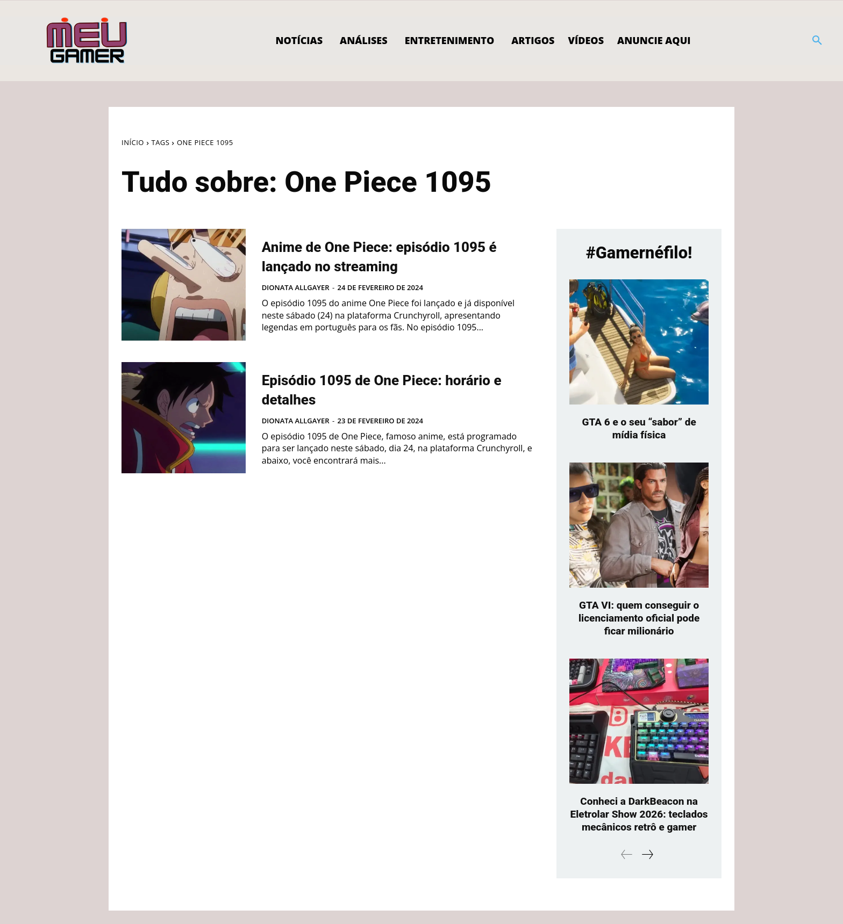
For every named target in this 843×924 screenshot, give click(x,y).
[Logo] (87, 41)
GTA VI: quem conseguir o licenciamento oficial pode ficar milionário (639, 618)
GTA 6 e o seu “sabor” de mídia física (639, 429)
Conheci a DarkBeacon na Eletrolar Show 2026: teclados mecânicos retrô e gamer (639, 821)
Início (133, 142)
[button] (817, 41)
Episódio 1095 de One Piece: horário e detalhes (386, 388)
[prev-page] (627, 868)
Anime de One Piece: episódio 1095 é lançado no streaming (392, 255)
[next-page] (647, 868)
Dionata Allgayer (296, 287)
